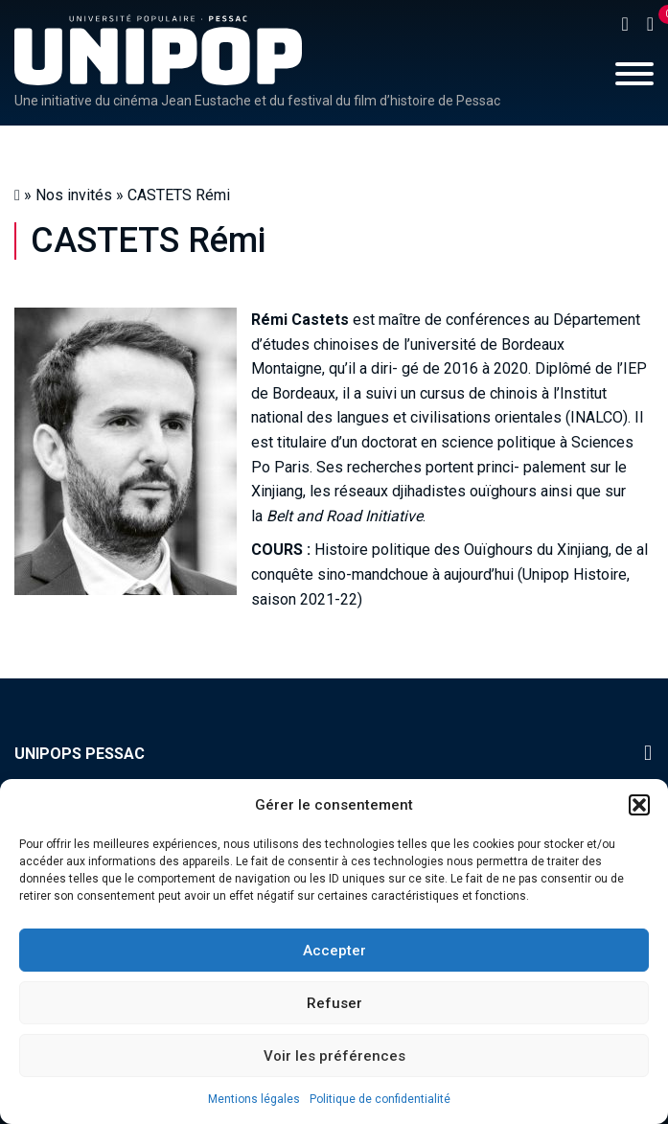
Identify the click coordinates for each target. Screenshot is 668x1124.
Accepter (334, 950)
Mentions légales (254, 1099)
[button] (639, 804)
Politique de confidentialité (380, 1099)
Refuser (334, 1003)
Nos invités (73, 195)
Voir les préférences (334, 1056)
